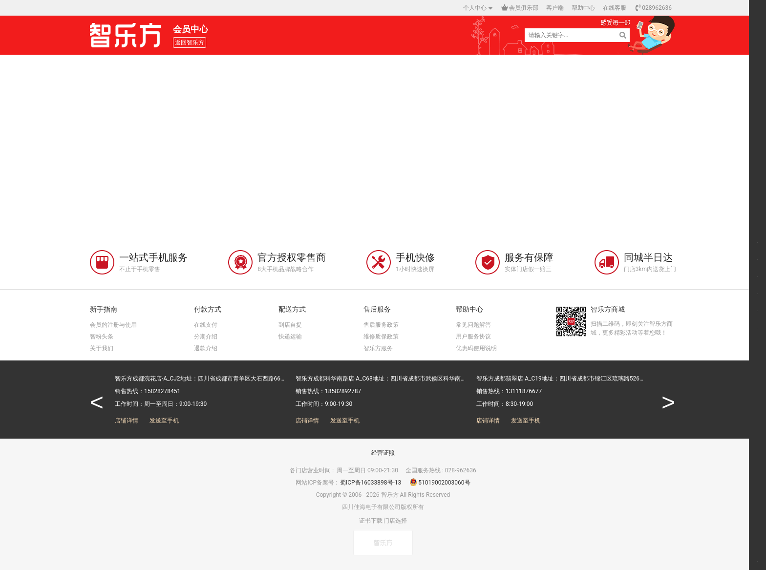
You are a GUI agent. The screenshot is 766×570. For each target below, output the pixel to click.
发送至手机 (164, 420)
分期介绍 (205, 336)
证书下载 (371, 520)
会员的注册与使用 (113, 324)
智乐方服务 (378, 348)
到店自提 (290, 324)
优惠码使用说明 (476, 348)
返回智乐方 (189, 42)
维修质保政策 (381, 336)
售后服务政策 (381, 324)
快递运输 (290, 336)
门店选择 (395, 520)
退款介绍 (205, 348)
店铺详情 (126, 420)
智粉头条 (101, 336)
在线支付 (205, 324)
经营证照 (383, 452)
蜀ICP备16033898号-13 (371, 482)
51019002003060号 (440, 482)
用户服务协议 (473, 336)
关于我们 (101, 348)
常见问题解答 (473, 324)
